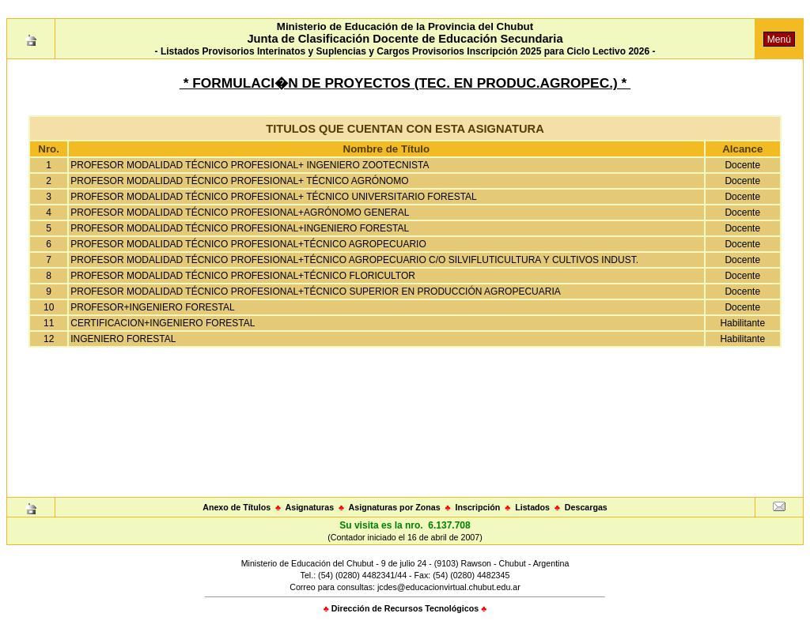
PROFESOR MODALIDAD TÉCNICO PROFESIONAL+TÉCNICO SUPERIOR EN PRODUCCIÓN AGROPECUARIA (315, 291)
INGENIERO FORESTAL (123, 338)
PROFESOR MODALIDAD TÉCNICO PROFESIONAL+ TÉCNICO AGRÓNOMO (239, 180)
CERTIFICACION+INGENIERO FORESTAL (162, 323)
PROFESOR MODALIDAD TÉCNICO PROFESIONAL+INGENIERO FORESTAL (239, 228)
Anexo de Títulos (236, 507)
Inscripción (477, 507)
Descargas (586, 507)
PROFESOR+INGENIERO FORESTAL (152, 307)
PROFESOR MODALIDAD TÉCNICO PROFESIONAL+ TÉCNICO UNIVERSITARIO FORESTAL (273, 196)
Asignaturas (310, 507)
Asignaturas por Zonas (395, 507)
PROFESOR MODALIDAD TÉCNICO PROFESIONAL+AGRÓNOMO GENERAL (239, 212)
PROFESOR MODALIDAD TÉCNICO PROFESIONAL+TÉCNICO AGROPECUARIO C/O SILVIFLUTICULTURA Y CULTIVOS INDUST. (354, 259)
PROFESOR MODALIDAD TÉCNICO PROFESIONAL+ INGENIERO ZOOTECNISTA (249, 165)
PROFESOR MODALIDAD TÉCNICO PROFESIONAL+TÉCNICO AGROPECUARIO (248, 244)
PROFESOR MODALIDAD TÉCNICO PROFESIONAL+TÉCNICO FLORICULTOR (242, 275)
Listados (532, 507)
